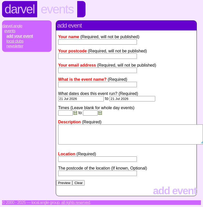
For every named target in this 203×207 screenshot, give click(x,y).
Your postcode (72, 51)
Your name (68, 37)
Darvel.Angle (12, 26)
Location (66, 154)
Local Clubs (15, 41)
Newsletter (14, 46)
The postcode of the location (84, 168)
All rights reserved (75, 202)
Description (69, 122)
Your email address (77, 65)
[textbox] (97, 159)
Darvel (20, 9)
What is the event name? (82, 79)
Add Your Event (19, 36)
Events (57, 9)
